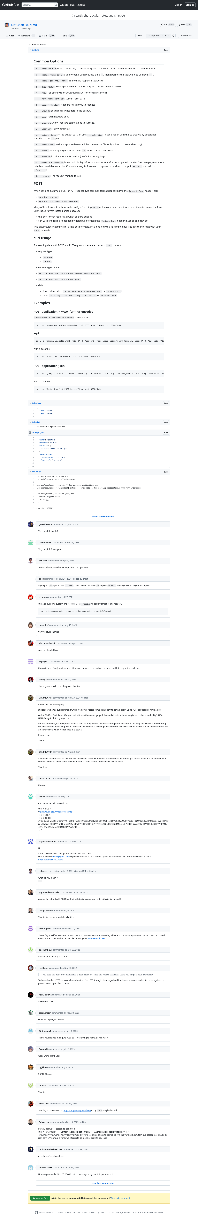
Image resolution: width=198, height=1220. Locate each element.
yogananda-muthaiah (49, 892)
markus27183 (45, 1167)
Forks (66, 35)
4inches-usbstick (47, 643)
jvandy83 (43, 679)
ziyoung (43, 597)
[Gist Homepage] (10, 5)
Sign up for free (40, 1198)
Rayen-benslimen (47, 841)
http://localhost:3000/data (50, 859)
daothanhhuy (45, 949)
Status (84, 1212)
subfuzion (17, 25)
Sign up (190, 4)
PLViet (42, 796)
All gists (64, 4)
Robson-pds (45, 1122)
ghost (42, 578)
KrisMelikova (45, 994)
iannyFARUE (45, 910)
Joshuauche (44, 778)
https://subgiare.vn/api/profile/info (55, 811)
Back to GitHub (77, 4)
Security (76, 1212)
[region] (99, 226)
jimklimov (44, 968)
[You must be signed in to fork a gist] (185, 25)
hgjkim (42, 1067)
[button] (173, 36)
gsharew (43, 560)
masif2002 (44, 1103)
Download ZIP (185, 35)
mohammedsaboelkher (50, 1149)
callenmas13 (45, 542)
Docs (103, 1212)
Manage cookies (123, 1212)
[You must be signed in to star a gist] (168, 25)
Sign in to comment (120, 1198)
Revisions (27, 35)
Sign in (178, 4)
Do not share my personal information (147, 1212)
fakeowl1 (43, 1049)
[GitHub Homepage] (36, 1212)
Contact (111, 1212)
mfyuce (42, 1085)
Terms (60, 1212)
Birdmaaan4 (45, 1031)
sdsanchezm (45, 1012)
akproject (43, 661)
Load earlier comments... (103, 516)
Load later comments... (103, 1183)
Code (10, 35)
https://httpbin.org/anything (77, 1110)
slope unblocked (98, 938)
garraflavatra (45, 524)
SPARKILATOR (45, 697)
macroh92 (44, 625)
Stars (47, 35)
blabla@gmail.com (61, 856)
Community (94, 1212)
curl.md (31, 25)
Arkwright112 (45, 928)
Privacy (68, 1212)
